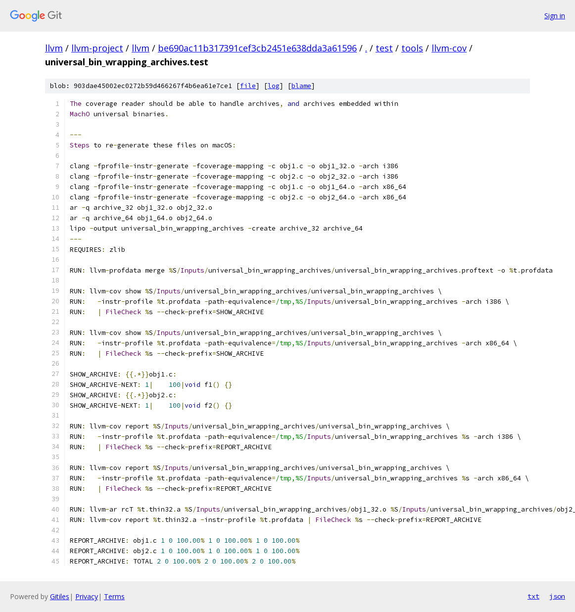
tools (412, 48)
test (384, 48)
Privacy (86, 596)
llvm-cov (449, 48)
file (248, 86)
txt (533, 596)
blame (301, 86)
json (557, 596)
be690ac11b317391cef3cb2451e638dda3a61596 (257, 48)
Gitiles (59, 596)
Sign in (554, 15)
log (274, 86)
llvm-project (97, 48)
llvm (54, 48)
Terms (114, 596)
